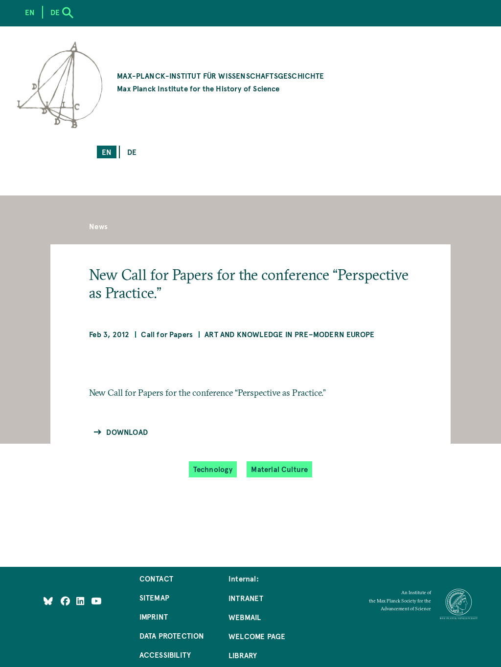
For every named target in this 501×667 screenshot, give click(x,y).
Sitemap (154, 597)
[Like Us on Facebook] (66, 601)
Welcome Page (256, 636)
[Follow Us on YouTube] (96, 601)
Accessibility (165, 654)
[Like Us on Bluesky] (48, 601)
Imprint (153, 616)
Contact (156, 578)
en (107, 152)
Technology (213, 469)
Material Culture (279, 469)
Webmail (244, 617)
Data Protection (172, 635)
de (132, 152)
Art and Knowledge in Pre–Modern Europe (289, 334)
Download (126, 432)
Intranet (245, 598)
